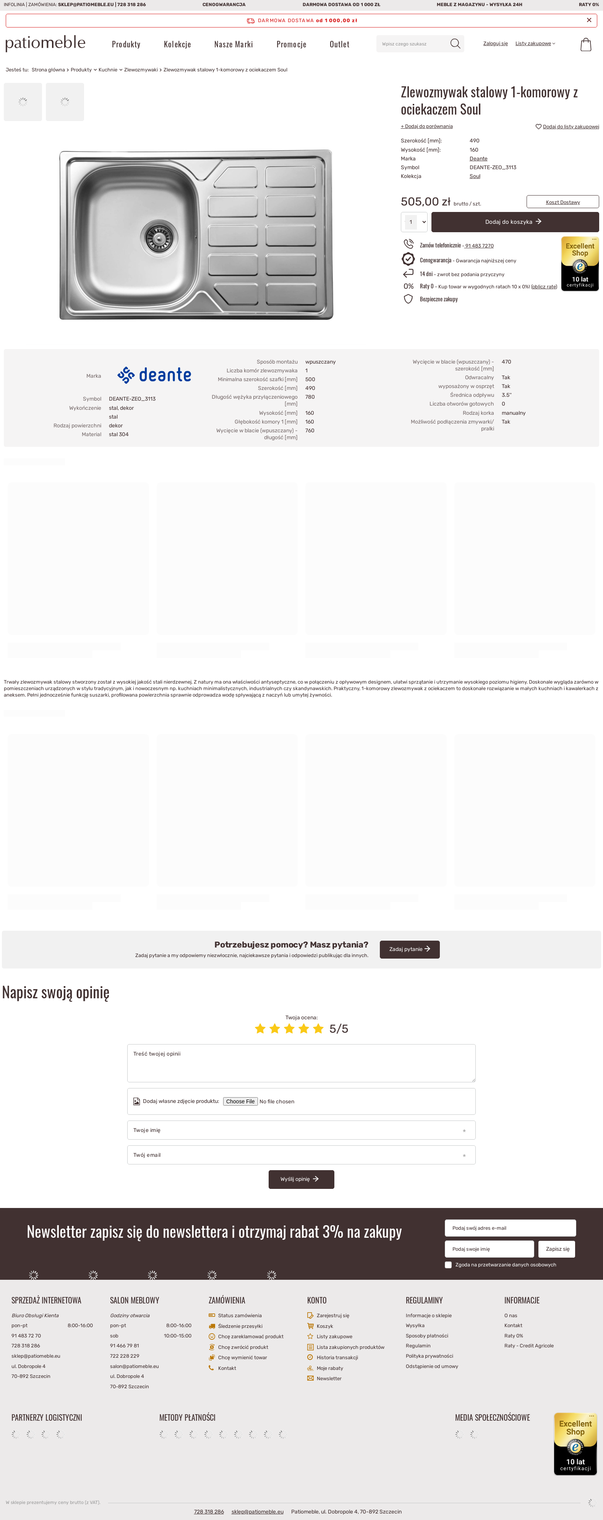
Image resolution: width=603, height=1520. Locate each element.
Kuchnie (108, 70)
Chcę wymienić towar (242, 1357)
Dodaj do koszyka (509, 221)
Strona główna (48, 70)
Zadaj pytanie (406, 949)
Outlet (340, 44)
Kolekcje (177, 44)
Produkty (126, 44)
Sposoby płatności (427, 1336)
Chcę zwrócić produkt (243, 1347)
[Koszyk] (585, 43)
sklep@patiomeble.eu (86, 4)
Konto (317, 1300)
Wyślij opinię (295, 1179)
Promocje (292, 44)
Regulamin (418, 1346)
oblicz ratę (544, 286)
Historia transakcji (337, 1357)
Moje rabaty (330, 1368)
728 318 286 (131, 4)
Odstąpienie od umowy (432, 1366)
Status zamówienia (240, 1315)
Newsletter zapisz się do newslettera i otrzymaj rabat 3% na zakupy (214, 1230)
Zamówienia (227, 1300)
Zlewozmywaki (141, 70)
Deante (479, 158)
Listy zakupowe (533, 43)
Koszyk (325, 1326)
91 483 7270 (479, 246)
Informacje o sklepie (429, 1315)
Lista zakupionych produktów (350, 1347)
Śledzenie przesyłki (240, 1326)
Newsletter (329, 1378)
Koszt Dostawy (563, 202)
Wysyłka (415, 1325)
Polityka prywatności (429, 1356)
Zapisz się (558, 1249)
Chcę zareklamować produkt (251, 1336)
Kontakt (227, 1368)
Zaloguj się (495, 43)
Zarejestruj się (333, 1315)
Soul (475, 176)
